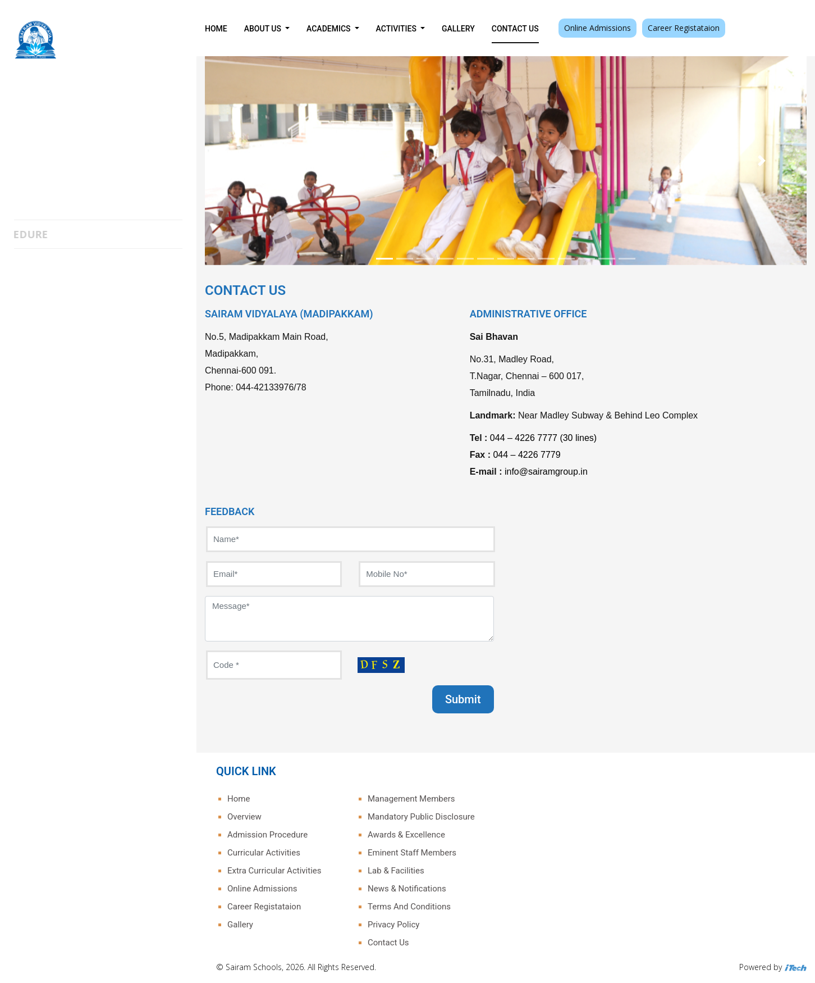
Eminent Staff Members (412, 853)
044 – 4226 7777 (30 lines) (543, 438)
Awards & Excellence (406, 835)
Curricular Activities (263, 853)
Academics (329, 28)
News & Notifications (407, 889)
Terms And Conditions (409, 907)
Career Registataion (684, 27)
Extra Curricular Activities (274, 871)
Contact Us (515, 28)
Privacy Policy (393, 925)
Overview (244, 817)
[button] (250, 160)
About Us (263, 28)
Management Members (411, 799)
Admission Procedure (267, 835)
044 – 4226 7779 (526, 454)
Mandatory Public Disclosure (421, 817)
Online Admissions (597, 27)
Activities (397, 28)
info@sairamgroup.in (546, 471)
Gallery (458, 28)
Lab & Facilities (396, 871)
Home (216, 28)
